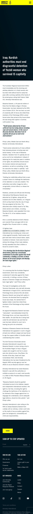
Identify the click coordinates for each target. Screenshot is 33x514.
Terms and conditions (9, 505)
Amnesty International (9, 508)
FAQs (19, 483)
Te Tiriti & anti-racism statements (8, 469)
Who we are (6, 459)
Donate (8, 431)
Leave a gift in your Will (23, 463)
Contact (19, 486)
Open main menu (30, 2)
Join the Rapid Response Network (8, 485)
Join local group (7, 490)
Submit (25, 445)
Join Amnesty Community (7, 481)
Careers (19, 489)
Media (19, 492)
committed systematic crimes (14, 230)
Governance (6, 462)
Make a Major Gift (22, 467)
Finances (5, 465)
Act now (19, 459)
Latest (19, 480)
